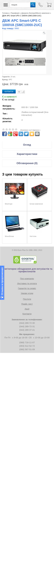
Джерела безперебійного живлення (35, 13)
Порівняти (23, 92)
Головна (5, 13)
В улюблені (19, 92)
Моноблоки (9, 236)
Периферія (15, 13)
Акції (27, 309)
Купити (9, 91)
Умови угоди (27, 293)
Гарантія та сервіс (27, 288)
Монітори (8, 204)
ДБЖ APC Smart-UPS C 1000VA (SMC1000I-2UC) (21, 16)
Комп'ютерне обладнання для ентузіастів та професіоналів (27, 270)
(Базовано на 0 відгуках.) (30, 130)
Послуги (27, 299)
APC (10, 80)
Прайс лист (27, 304)
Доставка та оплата (27, 283)
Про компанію (27, 278)
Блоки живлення (36, 204)
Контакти (26, 313)
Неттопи (33, 236)
